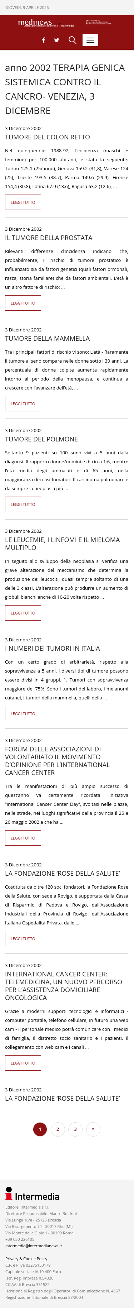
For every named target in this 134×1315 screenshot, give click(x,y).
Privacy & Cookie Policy (26, 1258)
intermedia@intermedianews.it (33, 1245)
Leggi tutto (23, 202)
